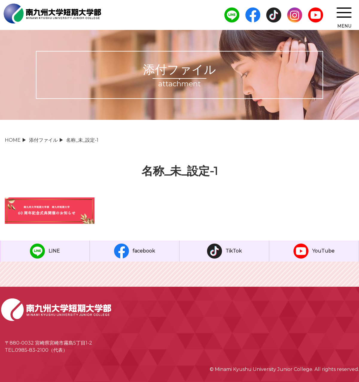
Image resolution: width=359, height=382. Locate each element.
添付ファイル (43, 140)
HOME (13, 140)
